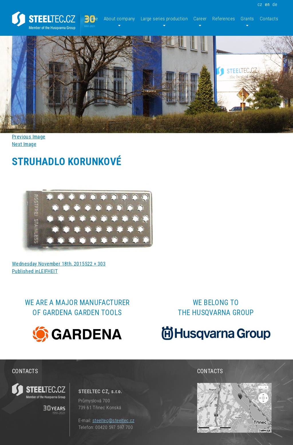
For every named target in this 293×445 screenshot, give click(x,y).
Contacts (269, 18)
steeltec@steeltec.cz (113, 420)
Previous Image (28, 137)
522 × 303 (95, 264)
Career (200, 22)
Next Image (24, 144)
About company (119, 22)
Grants (247, 22)
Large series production (164, 22)
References (223, 18)
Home (92, 18)
